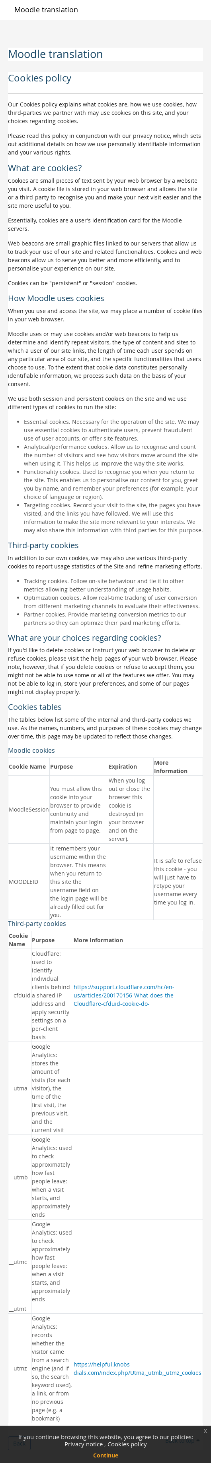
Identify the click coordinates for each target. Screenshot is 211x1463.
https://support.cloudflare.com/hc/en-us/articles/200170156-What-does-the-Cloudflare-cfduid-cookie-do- (125, 995)
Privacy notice (84, 1444)
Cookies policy (127, 1444)
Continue (105, 1455)
